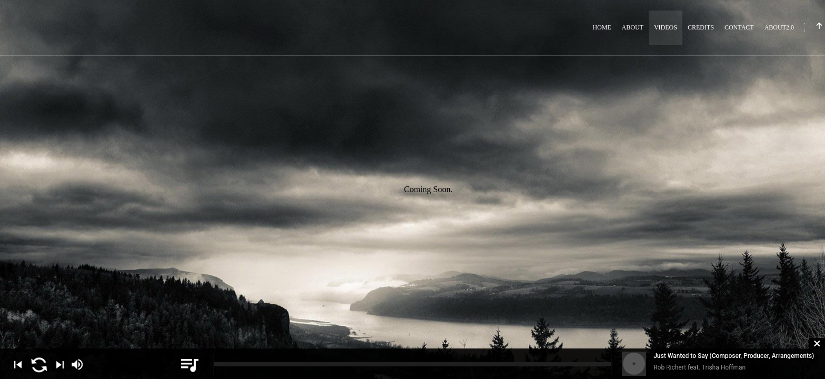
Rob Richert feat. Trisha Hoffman (699, 367)
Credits (701, 27)
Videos (665, 27)
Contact (739, 27)
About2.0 (779, 27)
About (632, 27)
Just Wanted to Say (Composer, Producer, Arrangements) (733, 356)
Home (601, 27)
